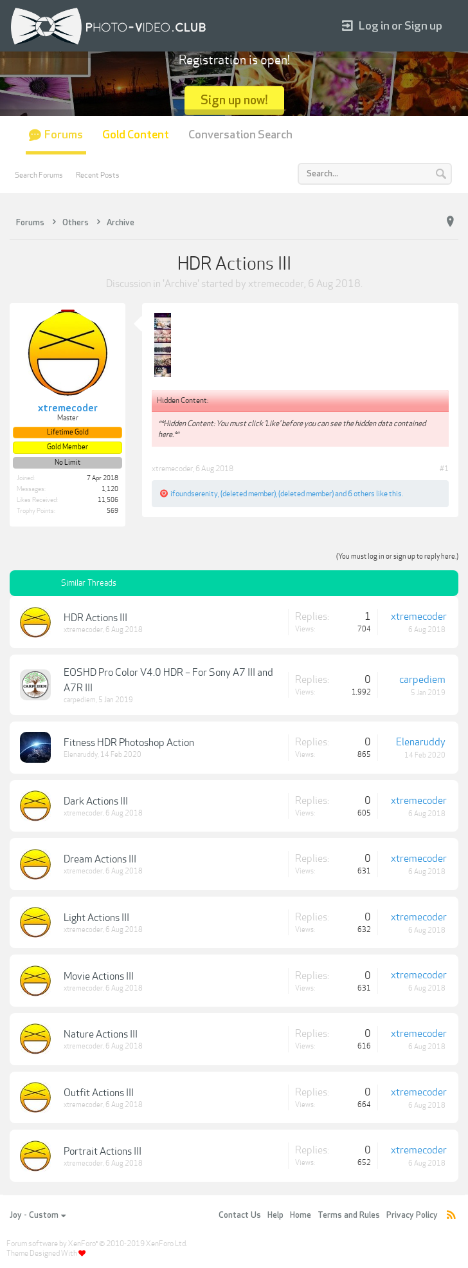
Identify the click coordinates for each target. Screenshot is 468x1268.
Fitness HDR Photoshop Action (129, 742)
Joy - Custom (38, 1215)
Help (275, 1215)
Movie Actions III (99, 976)
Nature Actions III (101, 1034)
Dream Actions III (100, 859)
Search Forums (39, 175)
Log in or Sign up (392, 26)
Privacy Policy (412, 1215)
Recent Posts (98, 175)
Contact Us (240, 1215)
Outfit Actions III (99, 1092)
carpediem (80, 700)
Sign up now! (234, 100)
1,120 (110, 489)
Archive (181, 283)
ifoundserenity (194, 493)
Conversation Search (240, 135)
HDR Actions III (95, 617)
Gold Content (135, 135)
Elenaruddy (81, 755)
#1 (444, 468)
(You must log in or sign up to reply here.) (397, 556)
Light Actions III (96, 917)
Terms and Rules (349, 1215)
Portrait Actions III (102, 1151)
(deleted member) (248, 493)
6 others (361, 493)
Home (300, 1215)
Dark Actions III (96, 801)
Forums (63, 135)
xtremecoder (276, 283)
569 (112, 511)
